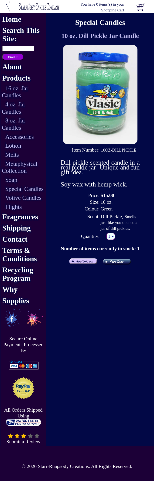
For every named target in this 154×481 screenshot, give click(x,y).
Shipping (16, 228)
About (12, 67)
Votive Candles (23, 197)
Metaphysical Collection (20, 167)
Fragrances (20, 217)
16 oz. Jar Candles (15, 92)
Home (11, 19)
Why (9, 289)
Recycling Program (17, 274)
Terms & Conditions (19, 254)
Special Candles (24, 189)
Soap (11, 179)
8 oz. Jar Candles (13, 124)
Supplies (15, 301)
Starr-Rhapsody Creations (63, 466)
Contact (14, 239)
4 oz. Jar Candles (13, 108)
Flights (13, 206)
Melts (12, 154)
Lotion (13, 145)
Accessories (19, 136)
